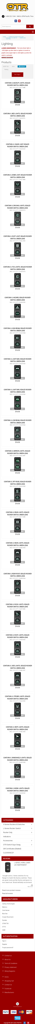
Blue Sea (4, 913)
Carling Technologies (8, 904)
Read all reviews (7, 893)
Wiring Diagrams (10, 971)
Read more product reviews (11, 890)
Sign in (4, 941)
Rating (6, 69)
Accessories (8, 841)
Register (4, 944)
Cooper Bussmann (7, 917)
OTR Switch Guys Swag (11, 845)
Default (22, 66)
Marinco (4, 907)
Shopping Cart (9, 981)
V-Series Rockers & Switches (16, 36)
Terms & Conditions (11, 963)
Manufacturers (9, 992)
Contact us (8, 956)
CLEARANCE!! (8, 853)
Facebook (8, 989)
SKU (13, 66)
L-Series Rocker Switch (12, 828)
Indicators (7, 837)
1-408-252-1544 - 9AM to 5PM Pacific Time (17, 16)
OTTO (4, 927)
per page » (17, 74)
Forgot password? (7, 947)
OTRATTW (5, 923)
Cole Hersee (5, 910)
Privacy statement (10, 967)
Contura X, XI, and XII (11, 38)
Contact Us (8, 985)
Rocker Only (7, 832)
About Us (8, 959)
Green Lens (23, 38)
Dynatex (4, 920)
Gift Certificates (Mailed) (12, 849)
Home (4, 36)
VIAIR (3, 930)
